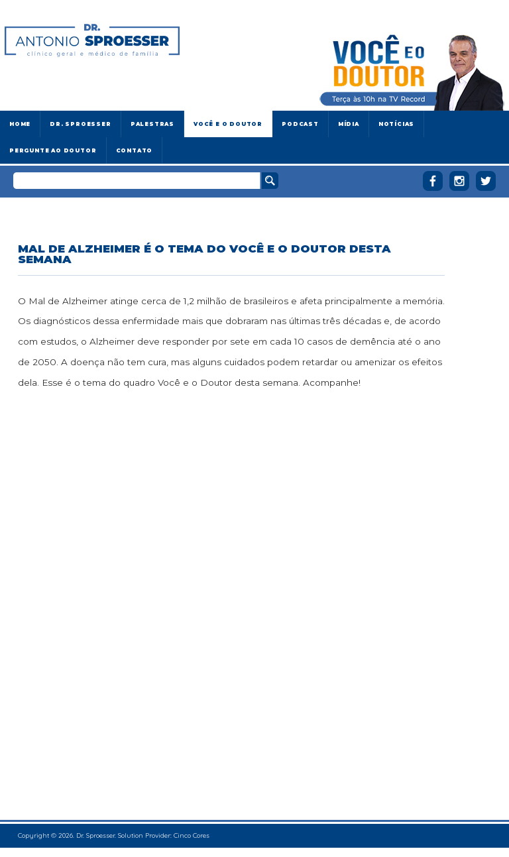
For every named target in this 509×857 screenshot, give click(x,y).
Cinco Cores (191, 835)
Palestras (152, 124)
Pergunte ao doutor (53, 150)
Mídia (348, 124)
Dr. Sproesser (80, 124)
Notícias (396, 124)
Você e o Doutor (228, 124)
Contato (134, 150)
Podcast (300, 124)
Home (19, 124)
